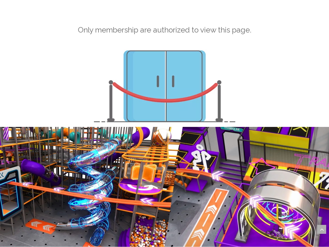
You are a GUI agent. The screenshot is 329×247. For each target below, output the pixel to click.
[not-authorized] (164, 86)
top (321, 229)
